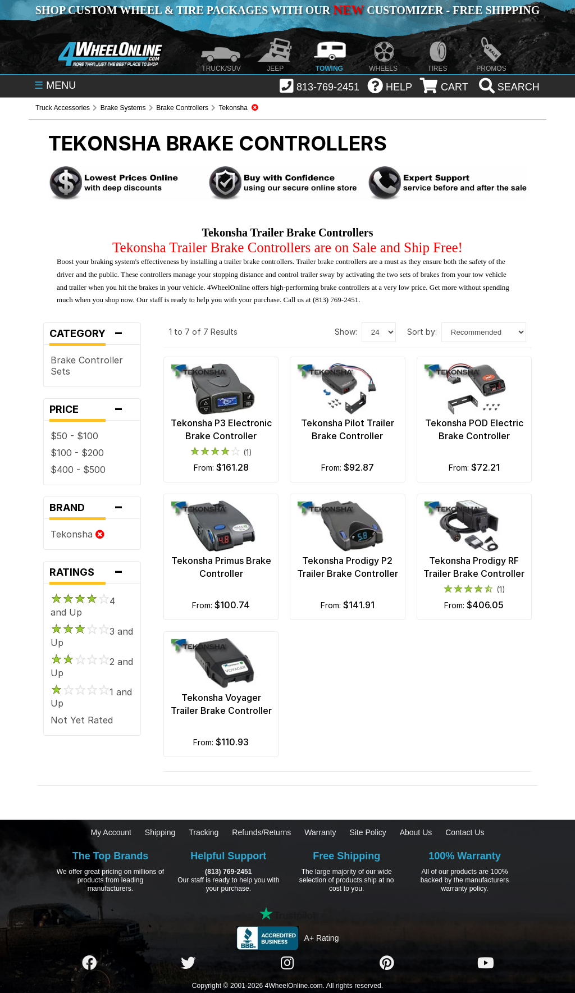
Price (92, 409)
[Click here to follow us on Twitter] (188, 964)
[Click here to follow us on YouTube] (485, 964)
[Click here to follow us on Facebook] (89, 964)
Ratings (92, 572)
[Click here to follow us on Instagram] (287, 964)
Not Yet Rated (82, 720)
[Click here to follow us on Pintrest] (387, 964)
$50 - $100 (74, 435)
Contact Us (464, 832)
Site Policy (367, 832)
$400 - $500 (78, 469)
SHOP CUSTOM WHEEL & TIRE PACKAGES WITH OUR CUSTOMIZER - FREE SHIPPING (287, 10)
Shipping (160, 832)
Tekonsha (77, 534)
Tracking (203, 832)
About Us (416, 832)
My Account (111, 832)
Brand (92, 507)
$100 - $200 (77, 452)
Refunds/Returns (261, 832)
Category (92, 333)
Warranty (320, 832)
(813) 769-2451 (228, 872)
